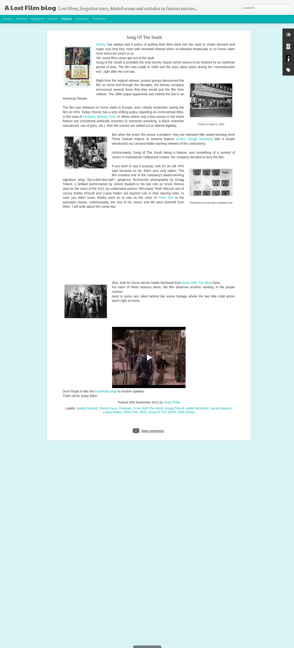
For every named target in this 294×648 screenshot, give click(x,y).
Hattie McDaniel (197, 408)
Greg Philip (172, 402)
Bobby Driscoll (87, 408)
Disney (101, 44)
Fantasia (89, 116)
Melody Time (106, 116)
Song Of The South (144, 37)
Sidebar (66, 19)
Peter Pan (166, 197)
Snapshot (82, 19)
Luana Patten (112, 412)
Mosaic (53, 19)
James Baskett (220, 408)
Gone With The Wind (197, 283)
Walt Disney (186, 412)
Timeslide (99, 19)
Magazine (38, 19)
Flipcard (21, 19)
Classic (7, 19)
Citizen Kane (108, 408)
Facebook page (106, 391)
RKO (143, 412)
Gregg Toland (174, 408)
